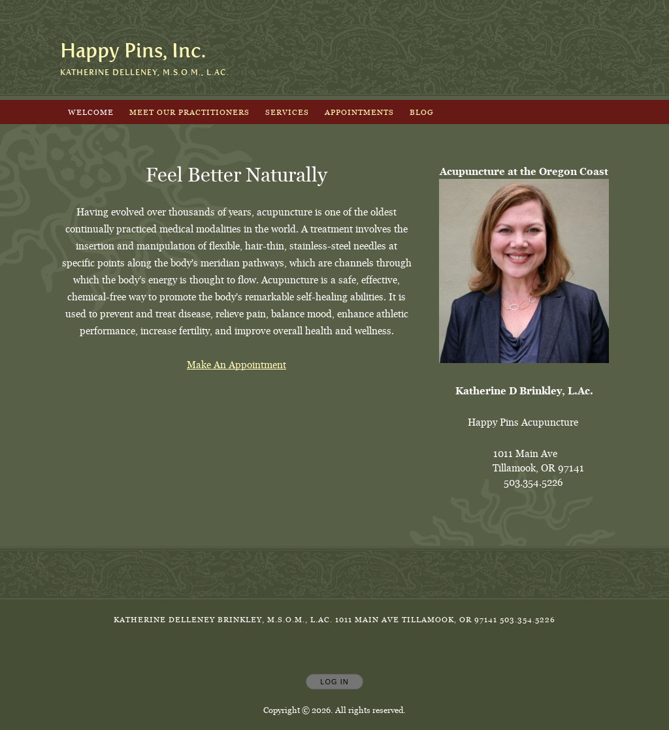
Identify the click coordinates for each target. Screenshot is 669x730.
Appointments (359, 112)
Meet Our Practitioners (189, 112)
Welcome (91, 112)
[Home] (133, 50)
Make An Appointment (236, 365)
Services (287, 112)
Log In (334, 682)
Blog (422, 112)
